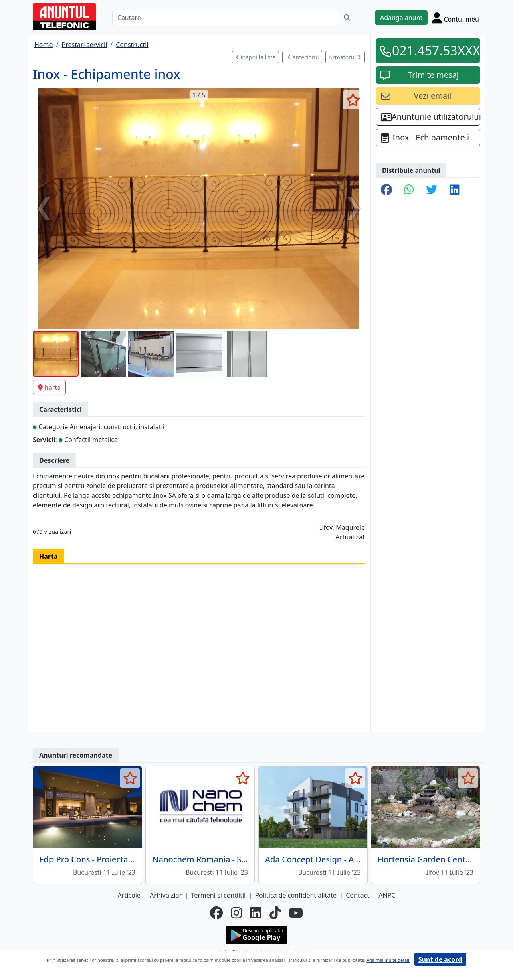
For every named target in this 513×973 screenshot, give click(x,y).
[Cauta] (347, 17)
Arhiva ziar (166, 895)
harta (49, 387)
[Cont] (455, 17)
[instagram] (236, 912)
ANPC (386, 895)
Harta (48, 556)
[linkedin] (255, 912)
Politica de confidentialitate (296, 895)
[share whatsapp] (409, 190)
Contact (357, 895)
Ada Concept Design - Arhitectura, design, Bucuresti (364, 859)
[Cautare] (225, 17)
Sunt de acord (440, 959)
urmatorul (345, 57)
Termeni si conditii (218, 895)
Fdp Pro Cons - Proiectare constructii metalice (126, 859)
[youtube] (296, 912)
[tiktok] (275, 912)
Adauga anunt (401, 17)
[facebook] (216, 912)
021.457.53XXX (433, 50)
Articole (129, 895)
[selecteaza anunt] (353, 99)
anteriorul (303, 57)
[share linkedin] (454, 190)
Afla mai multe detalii (388, 960)
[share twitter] (431, 190)
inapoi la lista (255, 57)
